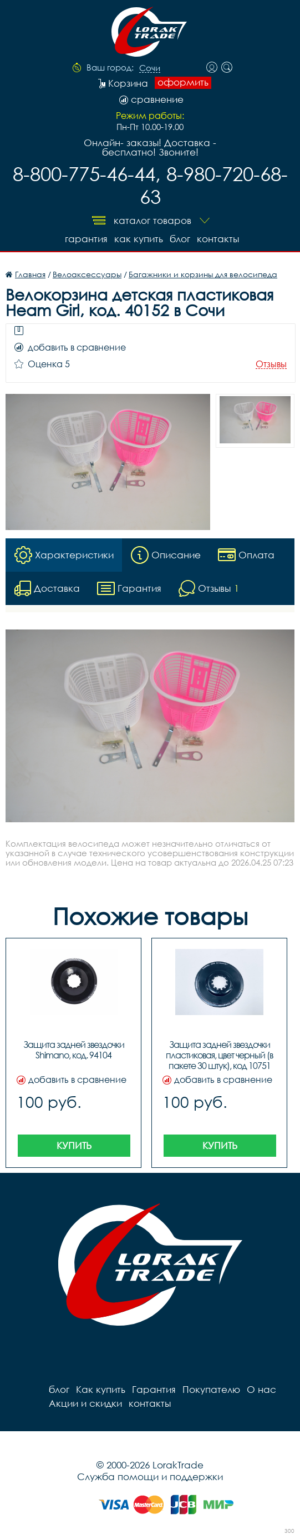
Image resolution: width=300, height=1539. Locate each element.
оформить (183, 82)
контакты (218, 238)
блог (180, 238)
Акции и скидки (85, 1403)
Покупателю (211, 1389)
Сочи (149, 68)
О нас (261, 1389)
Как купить (138, 238)
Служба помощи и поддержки (150, 1476)
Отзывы (271, 364)
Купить (74, 1145)
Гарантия (86, 238)
